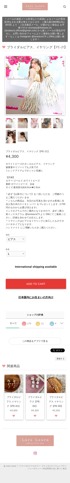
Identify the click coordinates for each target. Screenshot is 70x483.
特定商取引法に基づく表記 (55, 469)
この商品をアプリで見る (35, 341)
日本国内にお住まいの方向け (35, 297)
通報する (60, 359)
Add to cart (35, 283)
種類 (8, 235)
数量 (8, 249)
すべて (13, 323)
